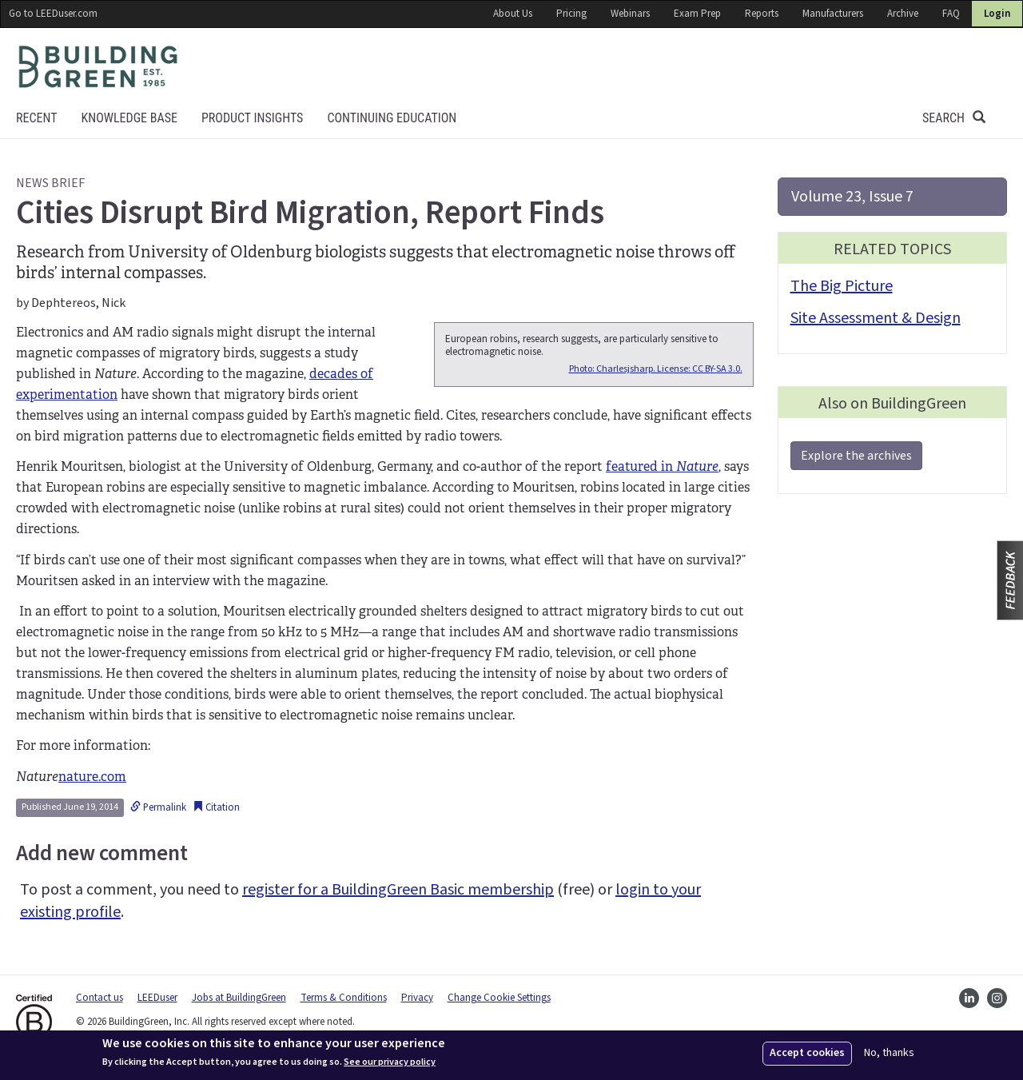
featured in (662, 466)
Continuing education (391, 118)
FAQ (951, 13)
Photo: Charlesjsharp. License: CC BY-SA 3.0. (655, 369)
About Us (512, 13)
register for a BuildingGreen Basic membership (398, 890)
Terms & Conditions (344, 997)
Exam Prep (697, 13)
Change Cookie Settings (499, 997)
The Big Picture (841, 286)
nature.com (92, 776)
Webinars (630, 13)
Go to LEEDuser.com (53, 13)
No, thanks (889, 1053)
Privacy (417, 997)
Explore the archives (856, 455)
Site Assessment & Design (875, 318)
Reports (761, 13)
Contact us (99, 997)
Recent (36, 118)
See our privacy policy (390, 1062)
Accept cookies (807, 1053)
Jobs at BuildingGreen (239, 997)
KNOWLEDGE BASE (129, 118)
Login (997, 13)
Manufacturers (832, 13)
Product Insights (252, 118)
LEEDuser (157, 997)
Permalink (158, 807)
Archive (902, 13)
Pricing (571, 13)
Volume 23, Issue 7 (852, 196)
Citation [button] (216, 807)
